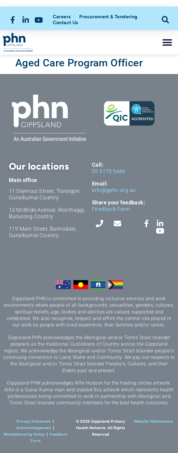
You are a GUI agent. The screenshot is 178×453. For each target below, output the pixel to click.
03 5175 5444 (108, 171)
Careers (62, 16)
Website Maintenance (153, 421)
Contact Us (65, 22)
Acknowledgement (33, 428)
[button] (165, 20)
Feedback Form (111, 209)
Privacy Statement (34, 421)
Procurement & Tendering (108, 16)
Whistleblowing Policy (24, 434)
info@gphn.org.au (114, 190)
